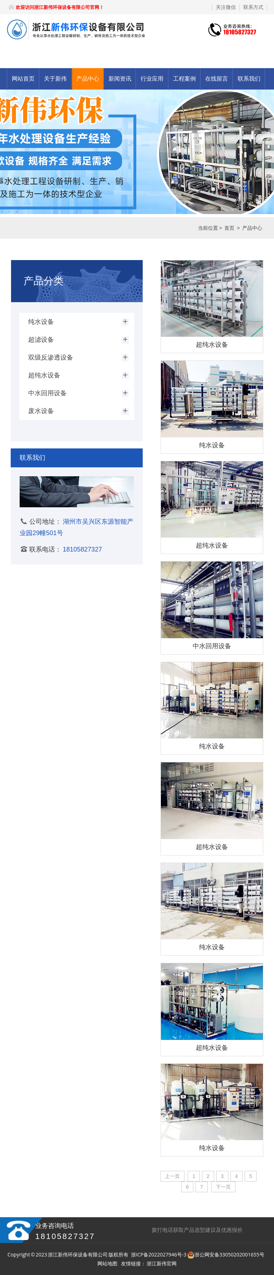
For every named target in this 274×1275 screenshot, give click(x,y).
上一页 (172, 1176)
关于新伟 (55, 79)
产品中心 (87, 79)
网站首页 (23, 79)
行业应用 (152, 79)
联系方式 (253, 7)
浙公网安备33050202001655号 (229, 1254)
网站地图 (107, 1263)
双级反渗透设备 (50, 357)
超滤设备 (41, 339)
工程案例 (184, 79)
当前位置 (208, 228)
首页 (229, 228)
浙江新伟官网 (162, 1263)
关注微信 (226, 7)
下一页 (223, 1187)
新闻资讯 (119, 79)
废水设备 (41, 411)
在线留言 (216, 79)
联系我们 (249, 79)
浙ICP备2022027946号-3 (159, 1254)
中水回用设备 (47, 393)
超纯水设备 (44, 375)
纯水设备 (41, 321)
